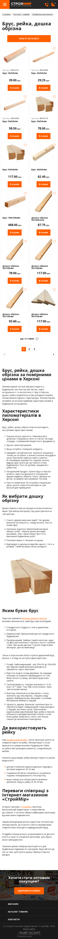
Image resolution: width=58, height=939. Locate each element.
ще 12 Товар (27, 338)
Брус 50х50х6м (10, 169)
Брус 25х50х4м (10, 73)
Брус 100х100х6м (11, 218)
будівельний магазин (17, 739)
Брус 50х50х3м (10, 121)
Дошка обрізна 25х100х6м (39, 267)
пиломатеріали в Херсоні (34, 618)
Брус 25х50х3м (39, 73)
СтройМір (26, 806)
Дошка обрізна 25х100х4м (10, 267)
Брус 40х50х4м (39, 169)
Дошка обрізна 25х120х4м (10, 315)
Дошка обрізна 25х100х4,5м (39, 219)
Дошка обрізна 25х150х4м (39, 315)
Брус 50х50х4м (39, 121)
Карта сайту (29, 929)
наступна (54, 354)
